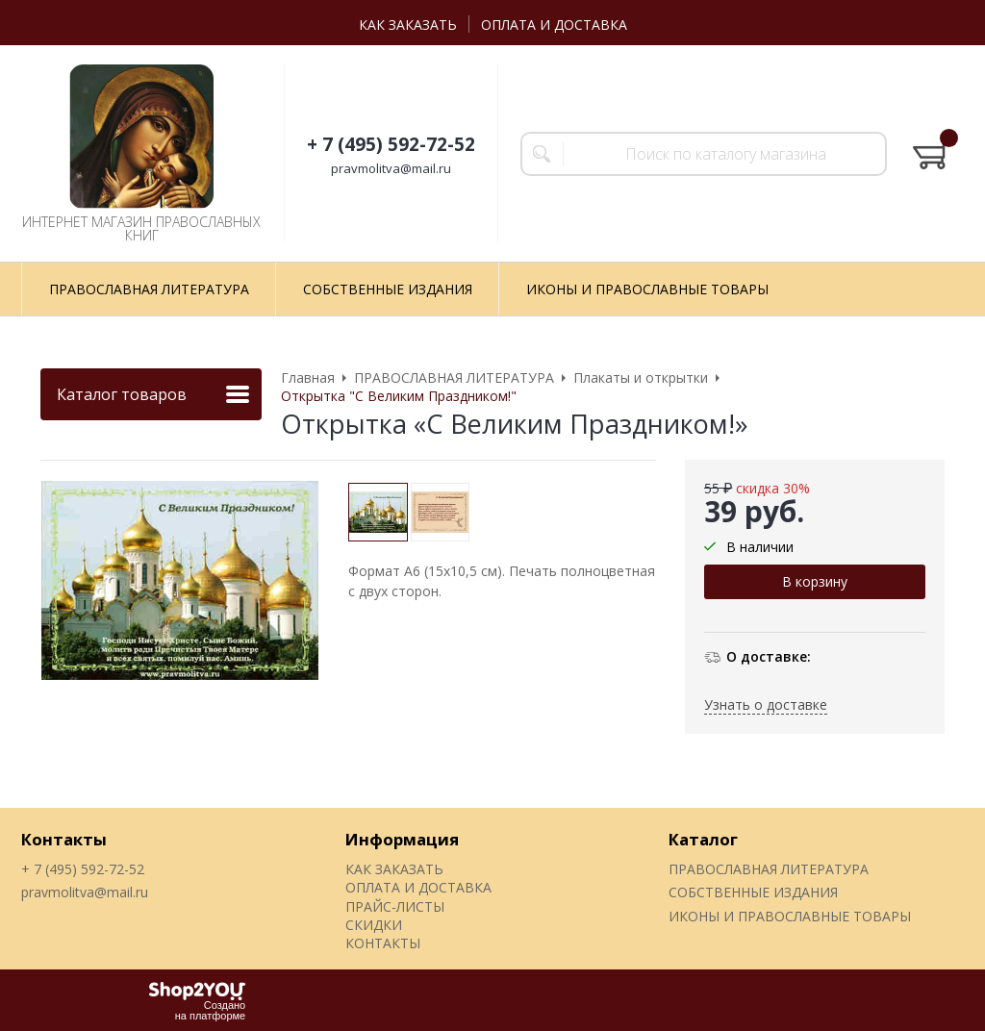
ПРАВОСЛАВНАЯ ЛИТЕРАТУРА (769, 869)
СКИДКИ (373, 925)
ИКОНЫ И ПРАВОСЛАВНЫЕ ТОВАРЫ (790, 916)
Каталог (703, 839)
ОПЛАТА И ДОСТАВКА (554, 24)
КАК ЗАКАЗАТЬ (408, 24)
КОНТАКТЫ (382, 943)
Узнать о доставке (765, 704)
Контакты (64, 839)
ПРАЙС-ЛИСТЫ (394, 906)
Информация (402, 839)
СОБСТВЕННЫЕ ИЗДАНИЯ (753, 892)
